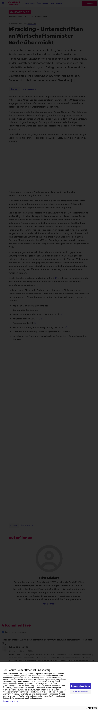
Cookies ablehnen (80, 691)
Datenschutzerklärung (19, 698)
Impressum (36, 698)
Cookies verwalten (10, 701)
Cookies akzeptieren (80, 686)
